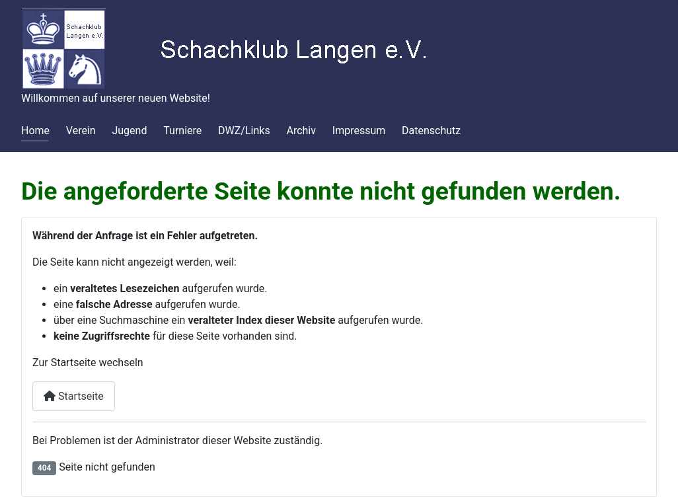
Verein (81, 130)
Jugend (129, 130)
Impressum (359, 130)
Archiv (301, 130)
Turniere (182, 130)
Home (35, 130)
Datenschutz (431, 130)
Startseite (74, 396)
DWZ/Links (244, 130)
